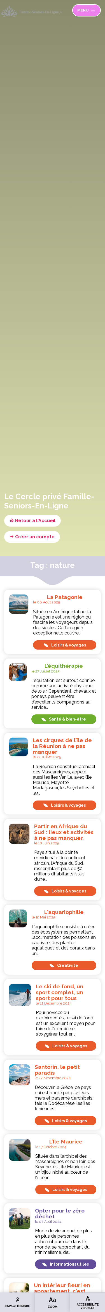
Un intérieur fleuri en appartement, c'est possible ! (62, 1291)
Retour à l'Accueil (32, 520)
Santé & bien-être (63, 719)
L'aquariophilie (64, 912)
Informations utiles (65, 1264)
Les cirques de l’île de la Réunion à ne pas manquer (62, 746)
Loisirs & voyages (65, 645)
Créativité (64, 965)
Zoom (52, 1302)
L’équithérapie (64, 666)
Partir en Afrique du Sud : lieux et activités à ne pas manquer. (64, 832)
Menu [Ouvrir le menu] (86, 10)
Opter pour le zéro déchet (60, 1213)
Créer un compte (32, 536)
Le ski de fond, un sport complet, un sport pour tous (59, 992)
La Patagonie (65, 597)
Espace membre (17, 1302)
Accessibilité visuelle (88, 1302)
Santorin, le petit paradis (57, 1070)
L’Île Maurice (66, 1141)
